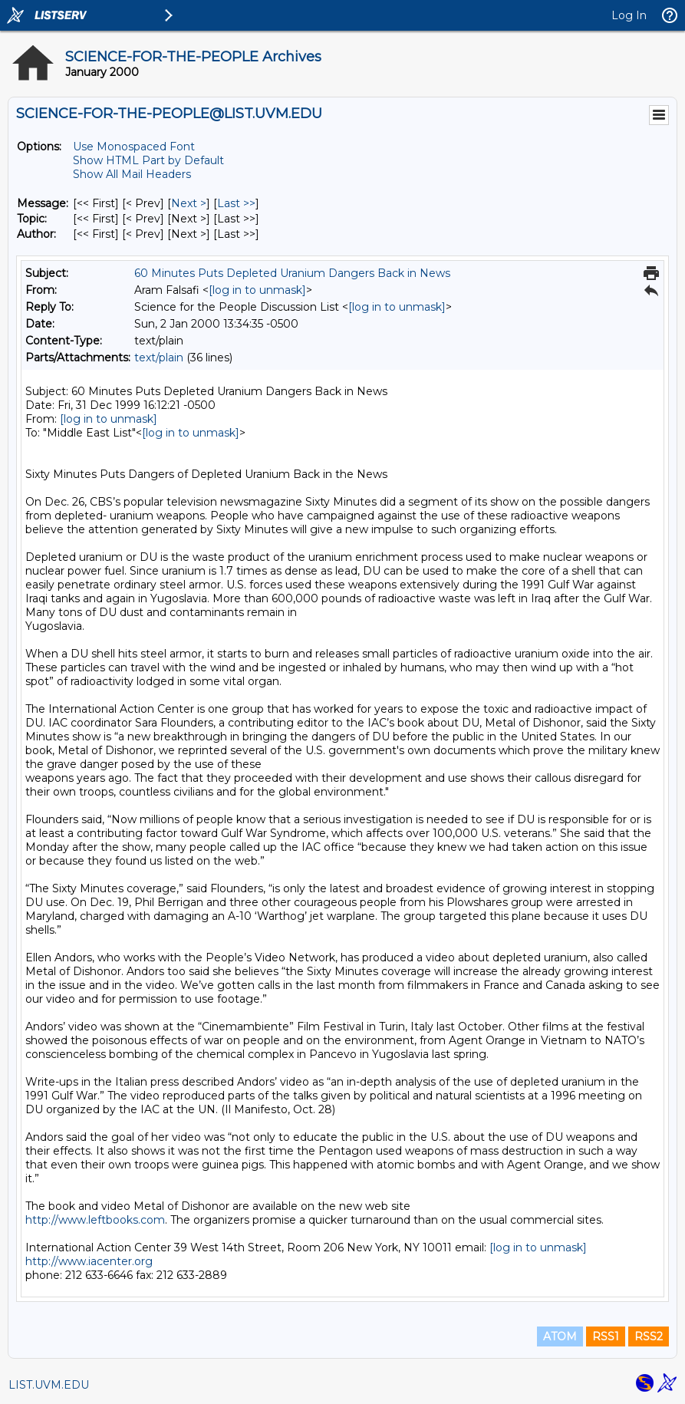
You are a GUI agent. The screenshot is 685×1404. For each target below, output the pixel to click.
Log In (629, 15)
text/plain (158, 357)
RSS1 (605, 1336)
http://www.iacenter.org (89, 1261)
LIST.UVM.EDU (48, 1385)
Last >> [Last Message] (236, 203)
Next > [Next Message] (188, 203)
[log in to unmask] (257, 290)
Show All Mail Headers (132, 174)
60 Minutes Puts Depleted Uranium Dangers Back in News (292, 273)
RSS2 (648, 1336)
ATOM (560, 1336)
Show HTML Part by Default (148, 160)
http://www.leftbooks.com (95, 1220)
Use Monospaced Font (134, 146)
